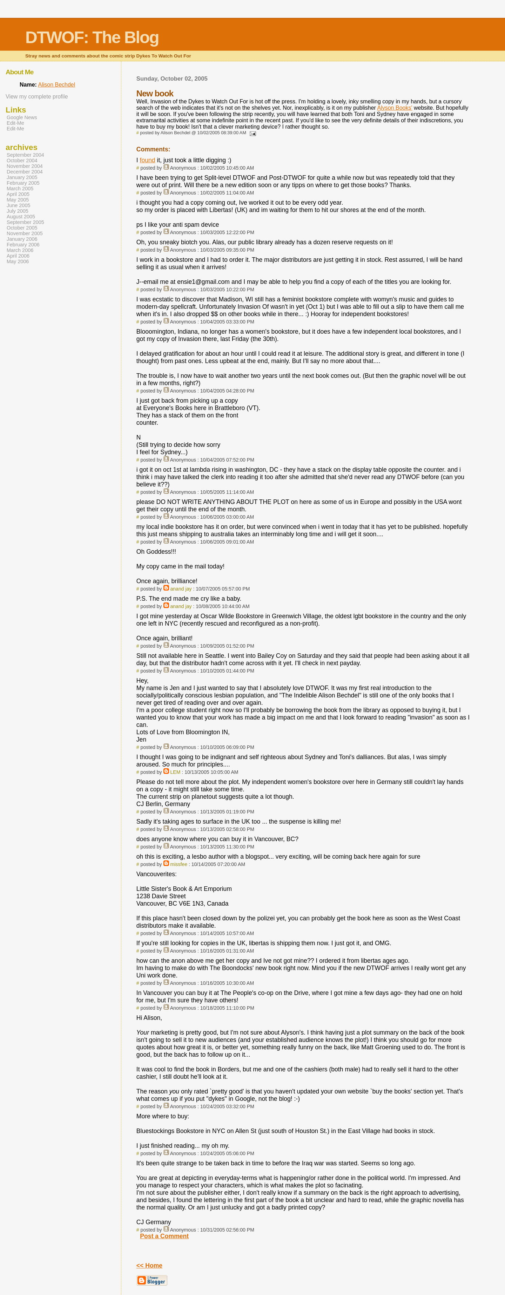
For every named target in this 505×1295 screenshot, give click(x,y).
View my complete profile (37, 97)
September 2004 (25, 155)
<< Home (149, 1265)
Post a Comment (164, 1236)
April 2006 (18, 256)
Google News (22, 117)
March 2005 (20, 188)
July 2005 (17, 211)
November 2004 (25, 166)
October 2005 (22, 228)
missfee (178, 864)
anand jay (180, 589)
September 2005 (25, 222)
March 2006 (20, 250)
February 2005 (23, 183)
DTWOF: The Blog (92, 37)
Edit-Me (15, 123)
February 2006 (23, 244)
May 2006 (18, 261)
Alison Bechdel (56, 85)
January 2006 (22, 239)
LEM (175, 772)
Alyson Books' (394, 108)
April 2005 (18, 194)
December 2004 (25, 172)
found (147, 160)
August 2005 (21, 216)
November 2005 (25, 233)
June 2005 (18, 205)
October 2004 (22, 160)
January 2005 (22, 177)
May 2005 (18, 200)
